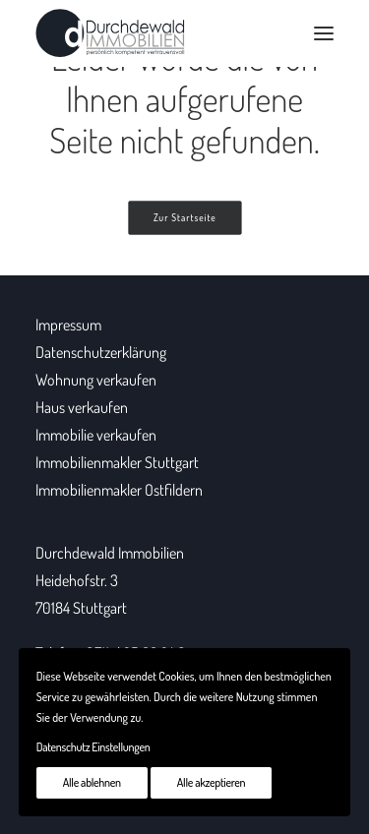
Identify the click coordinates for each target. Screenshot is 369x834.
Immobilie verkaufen (95, 435)
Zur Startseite (185, 218)
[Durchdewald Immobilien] (110, 33)
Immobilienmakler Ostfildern (119, 490)
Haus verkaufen (81, 407)
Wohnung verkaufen (95, 379)
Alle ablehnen (92, 782)
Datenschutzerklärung (100, 352)
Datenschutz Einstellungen (93, 747)
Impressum (68, 324)
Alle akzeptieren (211, 782)
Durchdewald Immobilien (109, 553)
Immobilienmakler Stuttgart (117, 462)
